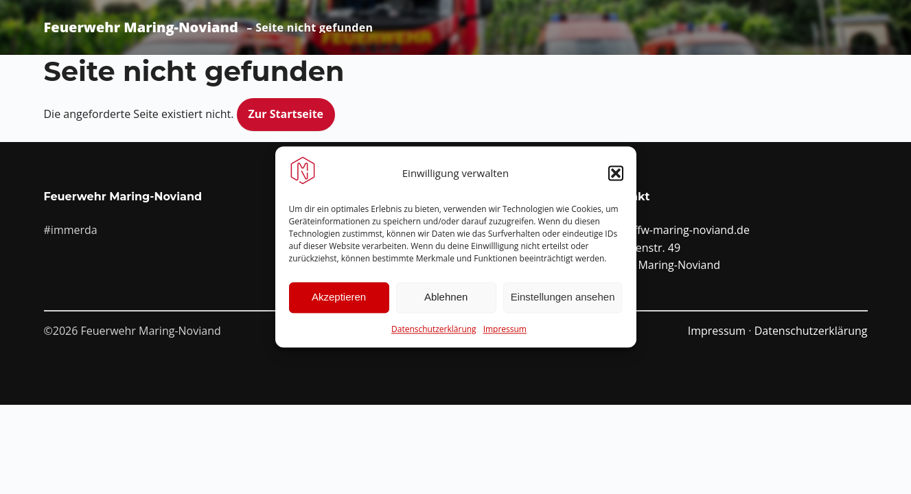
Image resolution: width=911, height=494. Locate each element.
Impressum (505, 329)
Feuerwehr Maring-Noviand (141, 27)
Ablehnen (446, 297)
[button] (616, 173)
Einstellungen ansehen (563, 297)
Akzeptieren (339, 297)
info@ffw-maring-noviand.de (677, 229)
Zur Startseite (286, 113)
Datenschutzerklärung (433, 329)
